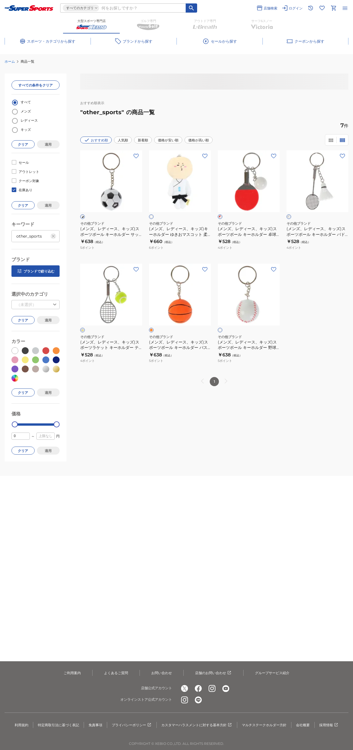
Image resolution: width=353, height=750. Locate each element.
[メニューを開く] (345, 8)
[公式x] (184, 688)
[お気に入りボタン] (136, 156)
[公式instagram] (212, 688)
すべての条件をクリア (35, 85)
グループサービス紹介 (272, 673)
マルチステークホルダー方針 (264, 725)
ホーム (10, 61)
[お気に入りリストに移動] (322, 8)
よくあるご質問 (116, 673)
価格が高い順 (198, 140)
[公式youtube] (225, 688)
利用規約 (21, 725)
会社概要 (303, 725)
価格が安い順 (168, 140)
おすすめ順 (96, 140)
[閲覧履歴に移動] (310, 8)
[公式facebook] (198, 688)
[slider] (15, 424)
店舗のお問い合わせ (213, 673)
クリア (23, 144)
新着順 (143, 140)
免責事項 (95, 725)
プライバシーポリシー (132, 725)
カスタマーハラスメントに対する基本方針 (196, 725)
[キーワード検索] (191, 8)
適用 (48, 144)
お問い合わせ (161, 673)
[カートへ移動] (333, 8)
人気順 (123, 140)
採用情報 (329, 725)
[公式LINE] (198, 699)
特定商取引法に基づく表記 (58, 725)
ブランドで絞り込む (35, 271)
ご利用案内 (72, 673)
